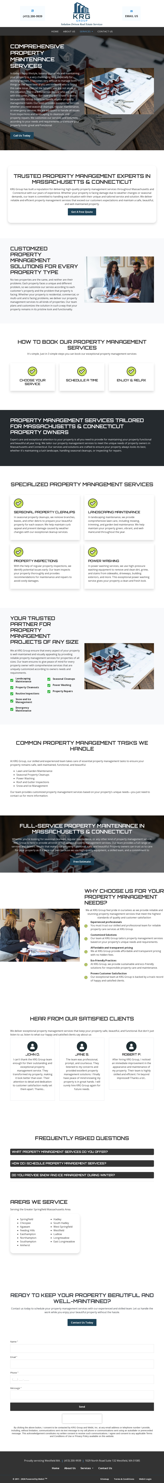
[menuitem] (55, 31)
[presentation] (82, 1418)
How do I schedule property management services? (59, 1163)
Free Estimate (82, 861)
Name (13, 1341)
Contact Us (105, 31)
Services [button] (85, 31)
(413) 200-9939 (32, 16)
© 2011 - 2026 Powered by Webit (30, 1478)
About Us (69, 31)
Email (13, 1357)
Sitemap (104, 1479)
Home (55, 31)
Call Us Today (21, 135)
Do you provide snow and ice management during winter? (63, 1175)
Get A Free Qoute (82, 212)
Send (82, 1406)
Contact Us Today (82, 1322)
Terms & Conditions (124, 1479)
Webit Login (145, 1479)
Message (15, 1388)
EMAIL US (131, 16)
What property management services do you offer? (60, 1151)
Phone (13, 1372)
